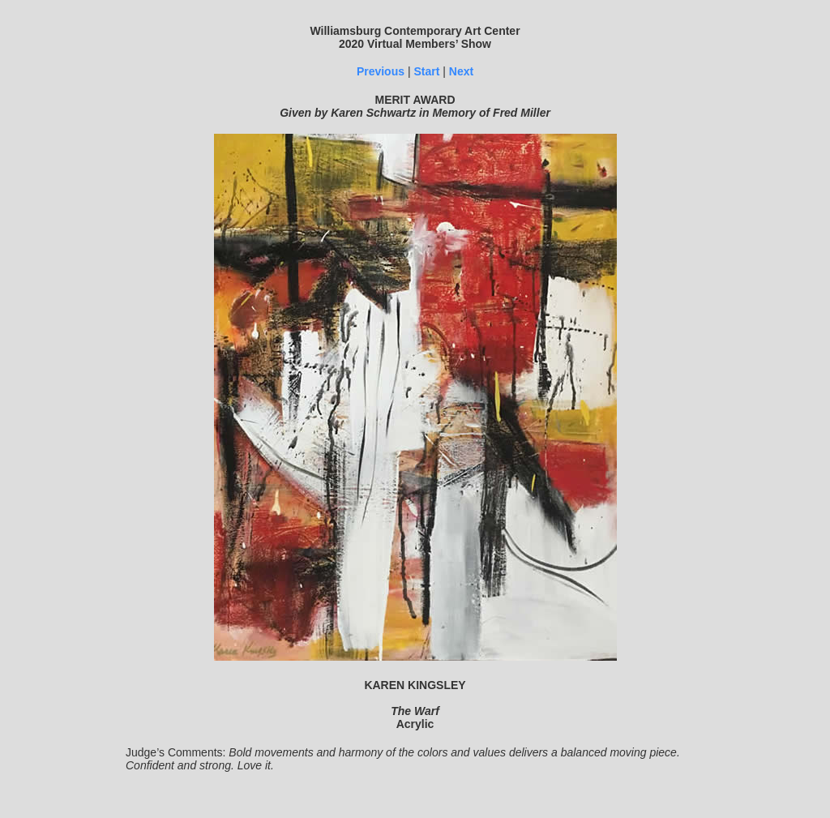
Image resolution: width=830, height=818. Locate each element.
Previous (380, 71)
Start (426, 71)
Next (461, 71)
